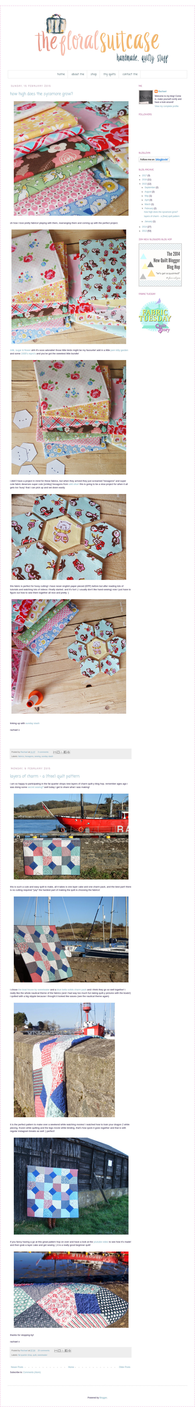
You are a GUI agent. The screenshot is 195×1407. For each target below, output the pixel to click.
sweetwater (42, 1355)
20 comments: (44, 1350)
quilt (34, 1355)
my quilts (109, 74)
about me (78, 74)
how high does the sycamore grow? (41, 94)
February (149, 208)
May (147, 196)
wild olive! (74, 484)
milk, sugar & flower (20, 350)
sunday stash (33, 723)
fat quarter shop (25, 1355)
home (61, 74)
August (148, 191)
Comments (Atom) (32, 1372)
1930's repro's (28, 353)
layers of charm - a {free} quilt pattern (45, 776)
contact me (130, 74)
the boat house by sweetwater (33, 989)
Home (71, 1367)
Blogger (103, 1397)
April (147, 200)
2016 (145, 179)
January (149, 221)
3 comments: (43, 752)
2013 (145, 231)
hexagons (29, 756)
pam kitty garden (119, 350)
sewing (37, 756)
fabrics (21, 756)
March (148, 204)
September (150, 187)
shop (94, 74)
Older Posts (124, 1367)
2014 (145, 227)
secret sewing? (36, 787)
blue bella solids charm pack (72, 989)
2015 (145, 184)
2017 (145, 175)
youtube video (101, 1241)
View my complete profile (167, 106)
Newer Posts (17, 1367)
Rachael (162, 91)
